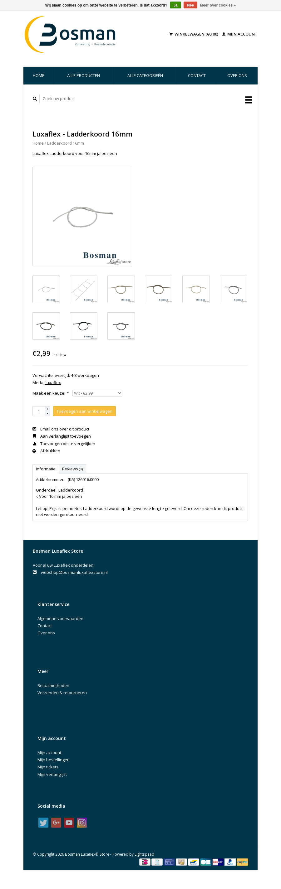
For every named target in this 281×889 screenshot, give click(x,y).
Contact (197, 75)
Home (38, 75)
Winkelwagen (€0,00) (194, 34)
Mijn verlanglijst (52, 774)
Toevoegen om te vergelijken (63, 443)
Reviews (72, 469)
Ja (175, 5)
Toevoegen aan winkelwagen (84, 411)
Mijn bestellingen (53, 759)
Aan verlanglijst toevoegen (61, 436)
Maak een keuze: (50, 393)
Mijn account (240, 34)
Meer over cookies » (218, 5)
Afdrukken (46, 451)
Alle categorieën (145, 75)
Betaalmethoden (53, 685)
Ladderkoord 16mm (65, 143)
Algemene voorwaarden (60, 618)
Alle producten (83, 75)
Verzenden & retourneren (62, 692)
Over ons (237, 75)
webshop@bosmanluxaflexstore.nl (74, 572)
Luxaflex (53, 382)
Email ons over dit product (60, 429)
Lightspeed (144, 854)
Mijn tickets (47, 767)
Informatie (46, 469)
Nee (190, 5)
